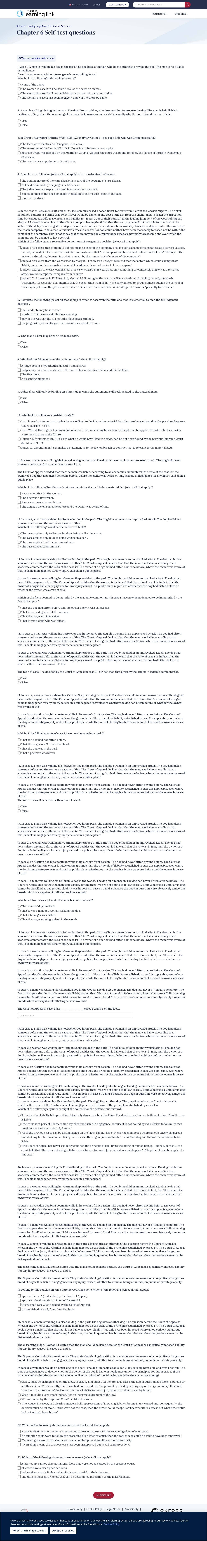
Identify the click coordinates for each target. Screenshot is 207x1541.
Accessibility (131, 1509)
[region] (103, 1526)
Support (97, 4)
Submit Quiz (103, 1495)
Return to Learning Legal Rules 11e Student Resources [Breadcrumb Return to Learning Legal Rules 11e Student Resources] (43, 26)
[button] (78, 4)
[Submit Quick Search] (188, 4)
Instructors (159, 13)
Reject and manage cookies (29, 1530)
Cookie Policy (94, 1509)
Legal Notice (113, 1509)
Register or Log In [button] (117, 4)
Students (180, 13)
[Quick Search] (159, 4)
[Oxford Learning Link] (39, 13)
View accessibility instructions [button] (37, 58)
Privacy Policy (74, 1509)
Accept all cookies (63, 1530)
